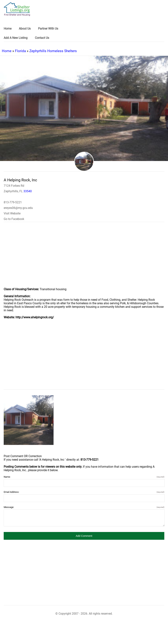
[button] (84, 536)
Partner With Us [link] (48, 28)
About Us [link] (25, 28)
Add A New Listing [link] (16, 38)
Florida (20, 51)
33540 (27, 191)
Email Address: (84, 492)
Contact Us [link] (42, 38)
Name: (84, 476)
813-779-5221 (13, 202)
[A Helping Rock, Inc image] (29, 420)
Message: (84, 507)
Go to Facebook (14, 219)
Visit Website (12, 213)
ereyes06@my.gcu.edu (18, 208)
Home (6, 51)
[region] (84, 257)
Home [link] (7, 28)
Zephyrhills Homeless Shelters (53, 51)
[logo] (17, 9)
